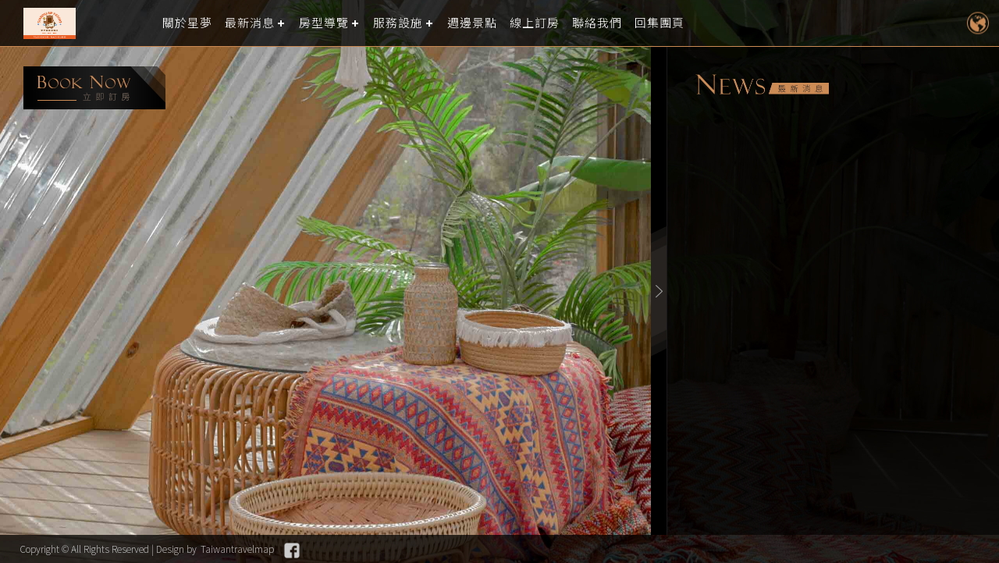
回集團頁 (659, 23)
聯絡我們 (597, 23)
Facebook (292, 550)
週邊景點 (472, 23)
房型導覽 (324, 23)
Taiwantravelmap (237, 548)
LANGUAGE (977, 23)
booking (94, 87)
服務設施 (398, 23)
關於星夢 (187, 23)
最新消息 (250, 23)
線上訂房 (535, 23)
